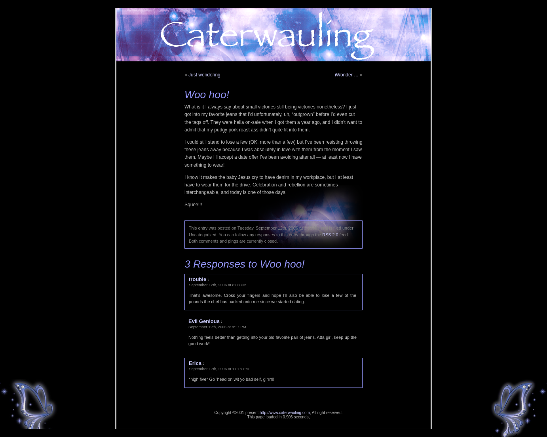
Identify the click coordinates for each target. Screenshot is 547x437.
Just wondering (204, 75)
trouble (197, 279)
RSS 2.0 (330, 234)
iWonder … (347, 75)
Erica (195, 363)
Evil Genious (204, 321)
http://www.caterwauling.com (285, 412)
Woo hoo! (206, 95)
